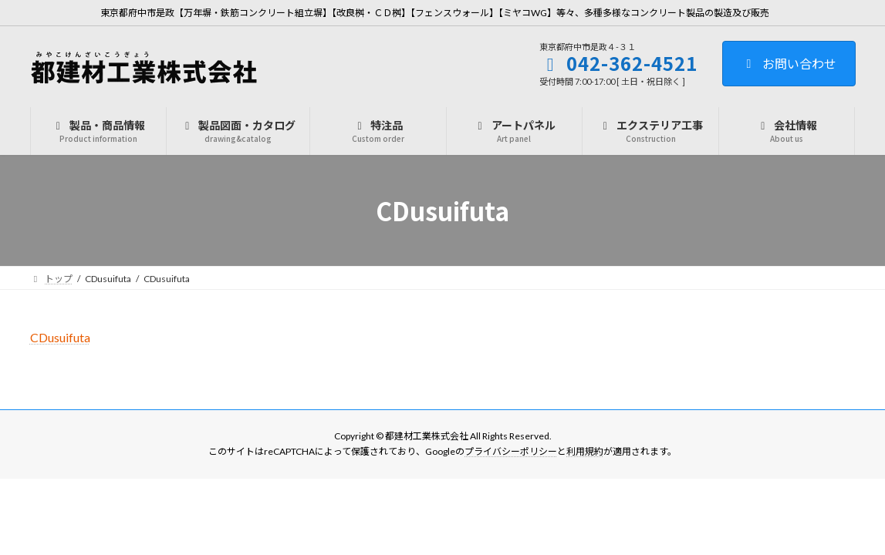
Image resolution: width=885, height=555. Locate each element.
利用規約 (584, 452)
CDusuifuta (60, 337)
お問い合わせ (788, 63)
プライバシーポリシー (510, 452)
